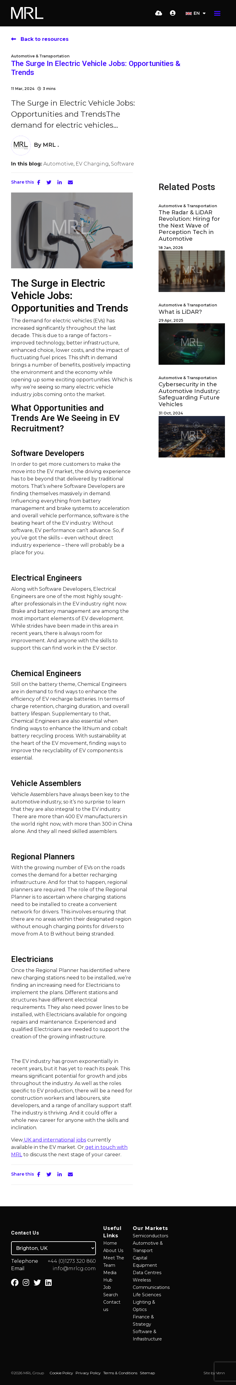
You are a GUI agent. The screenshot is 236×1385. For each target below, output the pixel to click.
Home (110, 1243)
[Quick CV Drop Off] (158, 13)
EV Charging (92, 163)
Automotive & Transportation (40, 56)
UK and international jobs (54, 1140)
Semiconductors (150, 1236)
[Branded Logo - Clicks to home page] (27, 13)
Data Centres (147, 1272)
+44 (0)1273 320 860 (72, 1261)
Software (122, 163)
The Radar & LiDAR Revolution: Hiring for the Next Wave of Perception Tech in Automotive (189, 225)
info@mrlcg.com (74, 1268)
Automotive (58, 163)
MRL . (51, 145)
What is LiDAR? (180, 312)
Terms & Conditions (120, 1373)
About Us (113, 1250)
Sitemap (147, 1373)
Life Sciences (147, 1294)
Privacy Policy (88, 1373)
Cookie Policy (61, 1373)
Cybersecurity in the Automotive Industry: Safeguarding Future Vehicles (189, 394)
